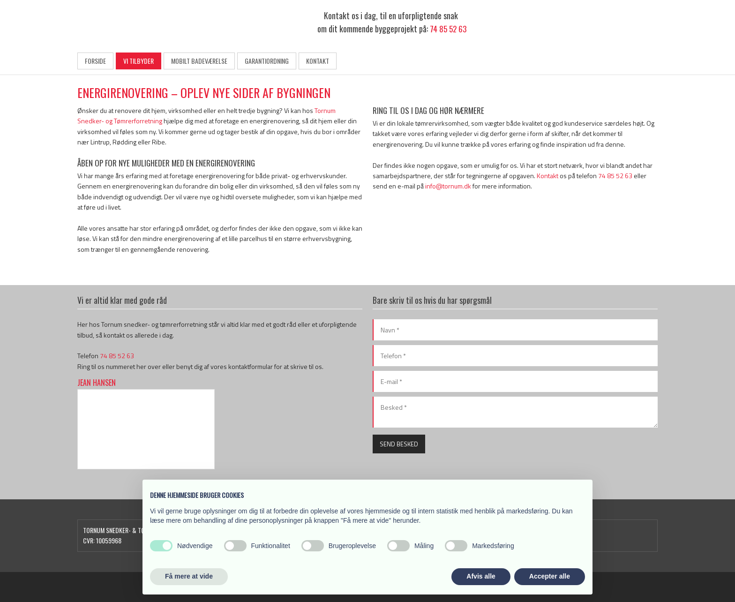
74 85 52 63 (448, 29)
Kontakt (317, 61)
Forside (95, 61)
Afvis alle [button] (480, 576)
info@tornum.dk (448, 186)
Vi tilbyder (138, 61)
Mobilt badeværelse (199, 61)
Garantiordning (267, 61)
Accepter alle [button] (549, 576)
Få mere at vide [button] (189, 576)
